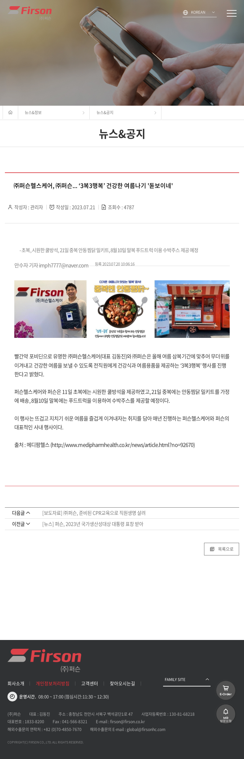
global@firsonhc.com (146, 729)
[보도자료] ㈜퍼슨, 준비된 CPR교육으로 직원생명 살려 (94, 512)
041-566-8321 (74, 722)
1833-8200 (34, 722)
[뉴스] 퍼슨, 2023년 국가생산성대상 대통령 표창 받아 (92, 523)
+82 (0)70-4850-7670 (63, 729)
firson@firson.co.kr (127, 722)
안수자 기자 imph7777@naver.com (51, 265)
